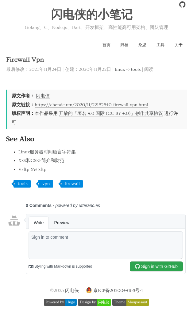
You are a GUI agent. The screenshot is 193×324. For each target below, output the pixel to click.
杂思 (142, 45)
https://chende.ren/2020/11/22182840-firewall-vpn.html (91, 104)
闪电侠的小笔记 (92, 15)
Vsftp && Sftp (32, 169)
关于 (179, 45)
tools (136, 69)
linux (120, 69)
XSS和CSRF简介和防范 (41, 160)
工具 (160, 45)
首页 (106, 45)
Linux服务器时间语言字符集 (47, 152)
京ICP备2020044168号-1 (118, 290)
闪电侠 (43, 96)
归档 (124, 45)
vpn (46, 183)
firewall (72, 183)
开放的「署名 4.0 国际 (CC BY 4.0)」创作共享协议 (111, 113)
